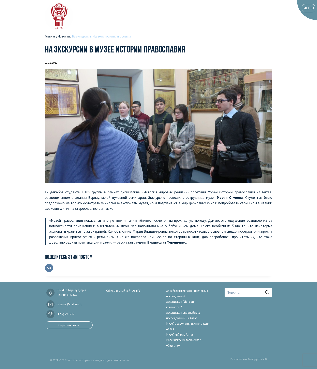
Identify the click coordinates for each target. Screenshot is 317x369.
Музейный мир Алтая (180, 334)
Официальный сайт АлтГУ (123, 291)
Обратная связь (68, 325)
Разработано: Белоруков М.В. (248, 359)
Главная (50, 36)
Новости (64, 36)
